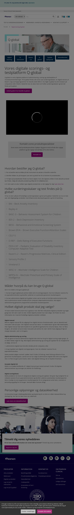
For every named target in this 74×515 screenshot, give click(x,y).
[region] (37, 508)
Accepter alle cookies (44, 511)
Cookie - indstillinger (28, 511)
